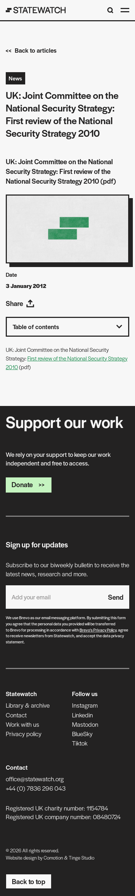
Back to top (28, 881)
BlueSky (82, 733)
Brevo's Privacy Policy (98, 630)
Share (20, 303)
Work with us (22, 724)
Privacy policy (23, 733)
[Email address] (54, 597)
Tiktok (79, 743)
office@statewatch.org (35, 778)
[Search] (110, 10)
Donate (29, 484)
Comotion (53, 857)
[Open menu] (125, 10)
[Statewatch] (36, 10)
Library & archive (28, 705)
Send (115, 597)
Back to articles (31, 50)
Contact (16, 715)
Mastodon (85, 724)
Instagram (85, 705)
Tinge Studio (81, 857)
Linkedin (82, 715)
